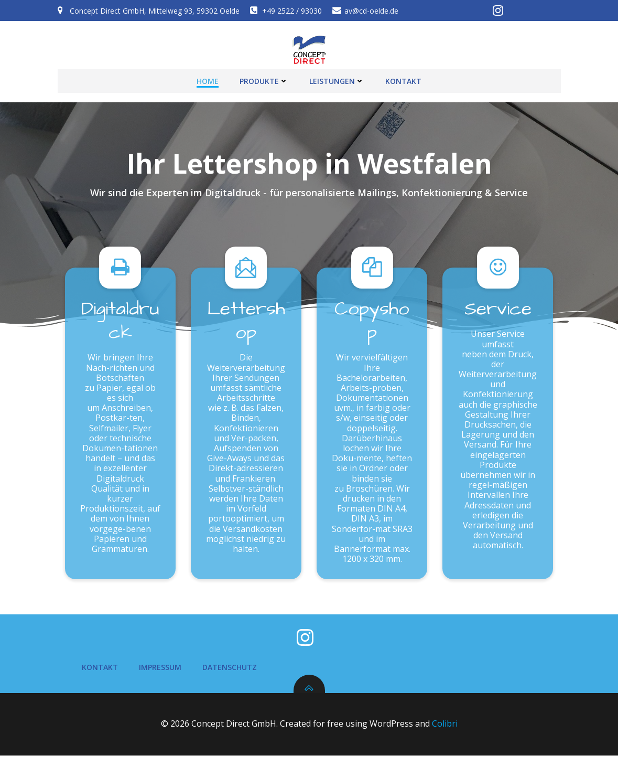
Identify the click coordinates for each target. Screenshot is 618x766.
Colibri (445, 735)
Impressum (162, 678)
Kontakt (403, 79)
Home (208, 79)
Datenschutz (231, 678)
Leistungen (336, 79)
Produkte (264, 79)
